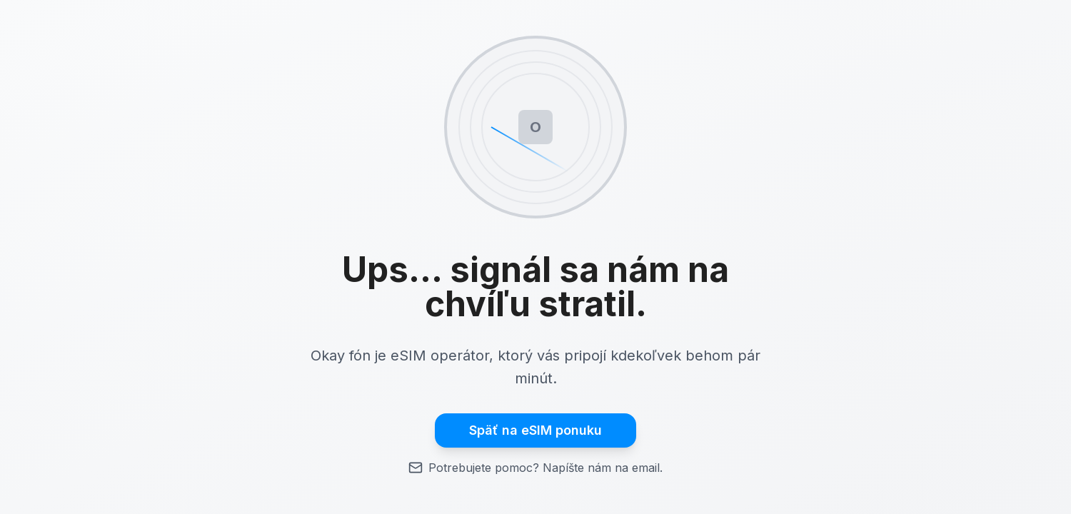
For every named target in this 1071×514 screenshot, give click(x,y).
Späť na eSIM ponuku (535, 430)
